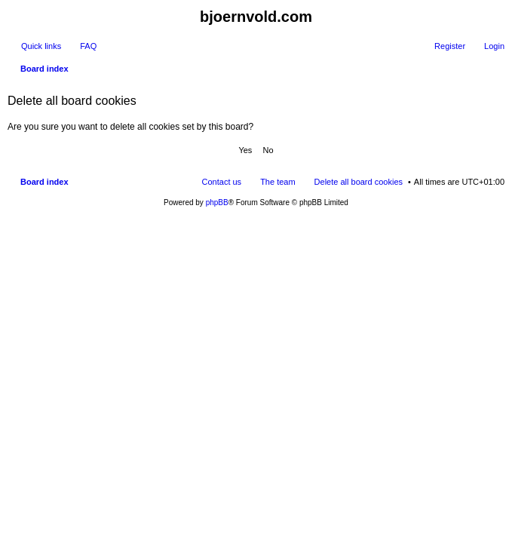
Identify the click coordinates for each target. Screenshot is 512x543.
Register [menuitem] (449, 46)
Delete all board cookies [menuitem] (358, 181)
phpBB (217, 202)
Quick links (41, 46)
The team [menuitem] (277, 181)
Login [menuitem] (494, 46)
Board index (44, 181)
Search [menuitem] (498, 70)
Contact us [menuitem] (222, 181)
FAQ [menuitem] (88, 46)
